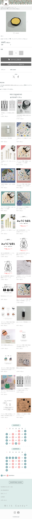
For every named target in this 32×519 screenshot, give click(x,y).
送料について (4, 493)
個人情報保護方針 (5, 490)
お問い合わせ (4, 500)
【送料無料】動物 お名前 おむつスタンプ (14, 85)
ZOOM (17, 33)
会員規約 (3, 496)
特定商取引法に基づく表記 (7, 486)
